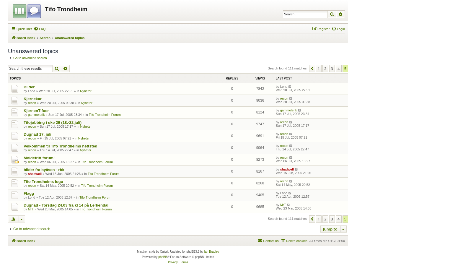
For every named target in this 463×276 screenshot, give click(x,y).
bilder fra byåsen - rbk (44, 170)
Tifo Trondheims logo (43, 181)
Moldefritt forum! (39, 158)
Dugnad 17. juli (37, 134)
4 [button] (339, 68)
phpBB (162, 257)
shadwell (35, 174)
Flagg (29, 193)
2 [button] (325, 68)
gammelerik (36, 114)
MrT (31, 209)
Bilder (29, 87)
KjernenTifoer (36, 110)
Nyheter (86, 91)
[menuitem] (39, 29)
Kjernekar (33, 99)
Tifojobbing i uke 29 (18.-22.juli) (52, 122)
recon (32, 103)
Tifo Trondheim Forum (105, 114)
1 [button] (319, 68)
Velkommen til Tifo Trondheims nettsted (60, 146)
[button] (312, 68)
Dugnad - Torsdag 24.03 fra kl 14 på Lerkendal (66, 205)
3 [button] (332, 68)
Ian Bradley (211, 251)
